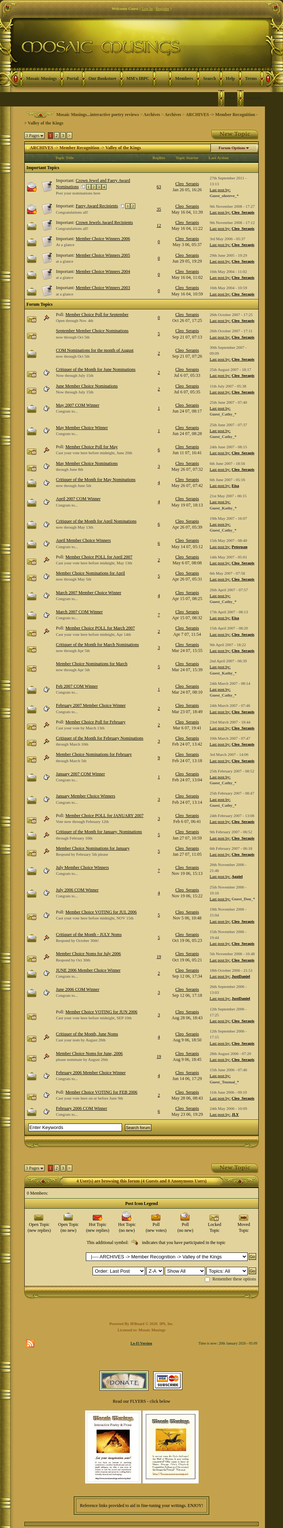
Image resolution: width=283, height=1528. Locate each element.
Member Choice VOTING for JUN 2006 (101, 1011)
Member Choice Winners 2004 (103, 271)
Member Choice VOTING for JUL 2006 (101, 912)
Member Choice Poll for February (95, 722)
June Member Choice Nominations (87, 386)
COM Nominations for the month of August (95, 350)
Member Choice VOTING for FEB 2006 (101, 1092)
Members (184, 78)
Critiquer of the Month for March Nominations (97, 644)
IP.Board (137, 1323)
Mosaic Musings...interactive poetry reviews (97, 114)
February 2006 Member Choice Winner (91, 1072)
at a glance (64, 261)
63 (159, 186)
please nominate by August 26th (82, 1059)
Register (162, 8)
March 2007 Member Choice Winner (88, 592)
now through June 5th (73, 485)
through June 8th (69, 469)
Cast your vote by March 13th (80, 728)
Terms (251, 78)
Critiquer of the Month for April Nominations (96, 521)
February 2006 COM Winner (81, 1108)
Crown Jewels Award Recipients (104, 222)
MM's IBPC (137, 78)
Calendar (254, 98)
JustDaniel (241, 976)
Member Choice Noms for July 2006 (88, 953)
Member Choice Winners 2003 (103, 287)
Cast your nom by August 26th (81, 1040)
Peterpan (240, 546)
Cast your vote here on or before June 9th (89, 1098)
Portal (72, 78)
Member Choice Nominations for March (91, 663)
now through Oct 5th (73, 337)
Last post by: (220, 190)
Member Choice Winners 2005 (103, 255)
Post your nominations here (78, 193)
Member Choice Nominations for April (90, 573)
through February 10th (74, 838)
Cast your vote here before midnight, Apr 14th (93, 634)
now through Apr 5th (73, 650)
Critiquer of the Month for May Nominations (96, 479)
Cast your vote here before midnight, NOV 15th (95, 918)
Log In (147, 8)
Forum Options (232, 148)
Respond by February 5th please (82, 854)
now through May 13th (74, 527)
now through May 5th (73, 579)
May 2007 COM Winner (77, 405)
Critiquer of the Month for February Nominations (99, 738)
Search (209, 78)
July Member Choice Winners (82, 867)
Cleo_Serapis (187, 183)
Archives (151, 114)
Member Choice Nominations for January (93, 848)
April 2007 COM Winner (78, 498)
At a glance (65, 244)
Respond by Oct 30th (73, 960)
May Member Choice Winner (82, 427)
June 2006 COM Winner (77, 989)
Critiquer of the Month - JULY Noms (89, 934)
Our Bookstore (102, 78)
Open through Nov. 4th (74, 320)
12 (159, 225)
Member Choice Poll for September (96, 314)
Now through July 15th (75, 375)
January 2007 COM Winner (80, 774)
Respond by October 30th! (77, 940)
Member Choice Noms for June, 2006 (89, 1053)
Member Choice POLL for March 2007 (100, 628)
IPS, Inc (166, 1323)
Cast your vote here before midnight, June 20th (94, 453)
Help (230, 78)
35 (159, 209)
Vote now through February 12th (82, 821)
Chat (230, 98)
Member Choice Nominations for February (94, 754)
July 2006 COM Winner (77, 890)
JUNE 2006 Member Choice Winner (88, 970)
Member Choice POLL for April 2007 (98, 557)
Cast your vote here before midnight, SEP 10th (94, 1018)
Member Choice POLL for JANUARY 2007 (104, 815)
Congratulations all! (72, 212)
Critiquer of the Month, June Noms (87, 1034)
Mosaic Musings (41, 78)
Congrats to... (67, 411)
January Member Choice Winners (85, 796)
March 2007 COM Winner (79, 611)
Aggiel (237, 876)
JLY (235, 1114)
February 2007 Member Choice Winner (91, 705)
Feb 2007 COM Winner (77, 686)
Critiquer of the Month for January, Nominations (99, 831)
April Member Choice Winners (83, 540)
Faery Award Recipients (97, 205)
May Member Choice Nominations (87, 463)
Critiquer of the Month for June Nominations (96, 369)
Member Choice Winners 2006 (103, 238)
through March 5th (71, 760)
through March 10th (72, 744)
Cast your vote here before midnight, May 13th (94, 563)
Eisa (235, 485)
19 (159, 956)
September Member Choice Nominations (92, 330)
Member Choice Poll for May (91, 446)
